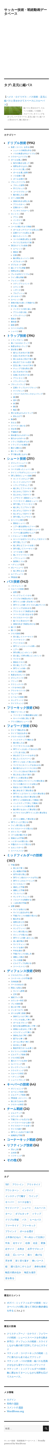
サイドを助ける (19, 909)
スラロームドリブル (19, 156)
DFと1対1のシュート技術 (21, 475)
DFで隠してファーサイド (23, 504)
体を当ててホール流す (22, 362)
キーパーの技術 (18, 1084)
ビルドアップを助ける (22, 963)
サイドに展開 (16, 671)
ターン (8, 1213)
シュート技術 (16, 459)
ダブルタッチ (18, 261)
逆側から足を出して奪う (23, 1029)
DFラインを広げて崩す (20, 1132)
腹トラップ (15, 451)
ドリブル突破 (12, 1219)
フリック (14, 681)
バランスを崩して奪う (22, 1019)
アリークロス (18, 643)
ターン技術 (15, 198)
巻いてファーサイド (21, 555)
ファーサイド (12, 1225)
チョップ (16, 223)
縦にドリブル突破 (18, 268)
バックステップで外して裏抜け (26, 803)
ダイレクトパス (17, 678)
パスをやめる (16, 687)
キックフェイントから (22, 595)
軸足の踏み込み (13, 1272)
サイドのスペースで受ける (22, 828)
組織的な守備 (16, 1135)
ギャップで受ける (20, 935)
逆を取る (14, 349)
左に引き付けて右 (20, 372)
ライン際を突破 (17, 277)
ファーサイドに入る (21, 746)
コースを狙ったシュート (21, 469)
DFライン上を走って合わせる (25, 749)
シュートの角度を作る (22, 150)
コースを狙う (18, 552)
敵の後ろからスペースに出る (25, 768)
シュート (26, 1208)
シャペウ (14, 331)
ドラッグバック (19, 315)
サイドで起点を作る (19, 733)
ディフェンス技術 (20, 971)
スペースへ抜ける (18, 426)
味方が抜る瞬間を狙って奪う (25, 1026)
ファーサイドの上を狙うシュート (27, 529)
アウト (16, 217)
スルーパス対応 (17, 1073)
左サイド (9, 1249)
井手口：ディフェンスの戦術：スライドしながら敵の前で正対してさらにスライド (27, 1345)
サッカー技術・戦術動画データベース (19, 1441)
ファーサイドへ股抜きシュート (26, 501)
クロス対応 (15, 1058)
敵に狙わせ (24, 119)
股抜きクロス (18, 662)
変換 (43, 1243)
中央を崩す (17, 950)
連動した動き (18, 957)
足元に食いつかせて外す (23, 365)
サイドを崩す (18, 947)
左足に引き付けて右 (21, 356)
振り (30, 1254)
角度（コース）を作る (20, 147)
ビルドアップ (16, 1113)
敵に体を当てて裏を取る (23, 790)
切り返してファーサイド (23, 637)
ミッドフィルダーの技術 (24, 855)
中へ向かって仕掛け (34, 1237)
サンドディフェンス (21, 897)
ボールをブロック (20, 1023)
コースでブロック (20, 191)
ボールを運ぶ (16, 160)
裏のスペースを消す (19, 1061)
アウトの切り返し (20, 312)
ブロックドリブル (18, 182)
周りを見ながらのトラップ (22, 413)
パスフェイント (17, 586)
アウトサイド (18, 378)
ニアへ (16, 649)
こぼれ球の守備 (19, 903)
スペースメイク (17, 851)
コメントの (15, 1407)
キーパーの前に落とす (22, 718)
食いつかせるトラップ (20, 343)
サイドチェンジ (17, 703)
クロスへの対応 (17, 1104)
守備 (13, 865)
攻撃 (13, 906)
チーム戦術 (15, 1109)
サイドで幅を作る (18, 730)
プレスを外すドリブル (20, 274)
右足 (35, 1243)
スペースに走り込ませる (23, 614)
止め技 (13, 1152)
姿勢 (15, 592)
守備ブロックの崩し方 (22, 954)
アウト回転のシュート (20, 721)
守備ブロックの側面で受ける (25, 916)
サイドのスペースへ (21, 617)
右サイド (17, 1243)
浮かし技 (14, 1149)
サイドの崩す (16, 1129)
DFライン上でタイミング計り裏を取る (29, 793)
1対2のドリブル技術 (19, 245)
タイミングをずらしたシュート (24, 472)
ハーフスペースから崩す (21, 1122)
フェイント (15, 280)
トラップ (36, 1213)
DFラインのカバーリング (23, 881)
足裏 (15, 255)
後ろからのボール (18, 438)
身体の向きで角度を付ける (24, 624)
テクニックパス (17, 684)
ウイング (33, 1196)
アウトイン (18, 1184)
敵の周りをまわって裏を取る (25, 809)
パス (24, 1219)
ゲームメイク (18, 925)
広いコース (18, 1254)
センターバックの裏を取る (24, 806)
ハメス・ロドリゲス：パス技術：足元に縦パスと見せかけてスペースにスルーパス (25, 100)
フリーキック (29, 1225)
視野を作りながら (20, 166)
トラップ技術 (16, 336)
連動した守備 (18, 890)
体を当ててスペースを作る (24, 755)
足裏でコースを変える (22, 233)
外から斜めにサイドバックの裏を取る (28, 781)
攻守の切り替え (19, 874)
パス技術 (37, 111)
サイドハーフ (12, 1208)
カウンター (15, 1116)
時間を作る (15, 271)
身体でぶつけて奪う (21, 1016)
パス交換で (17, 176)
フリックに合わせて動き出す (25, 771)
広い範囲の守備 (19, 871)
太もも (13, 422)
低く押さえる (18, 571)
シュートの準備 (17, 466)
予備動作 (14, 432)
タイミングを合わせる (22, 608)
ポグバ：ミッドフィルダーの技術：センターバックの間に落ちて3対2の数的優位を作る (27, 1306)
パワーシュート (19, 558)
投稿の (12, 1403)
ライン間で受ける (18, 825)
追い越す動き (18, 941)
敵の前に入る (18, 195)
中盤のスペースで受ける (21, 844)
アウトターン (12, 1190)
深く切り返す (22, 1260)
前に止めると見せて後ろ (23, 359)
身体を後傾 (40, 1266)
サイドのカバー (19, 884)
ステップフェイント (21, 283)
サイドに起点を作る (21, 912)
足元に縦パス (33, 117)
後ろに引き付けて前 (21, 353)
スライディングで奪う (22, 1032)
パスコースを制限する (22, 900)
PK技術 (14, 577)
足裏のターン (18, 207)
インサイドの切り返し (22, 309)
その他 (12, 1160)
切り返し (14, 306)
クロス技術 (15, 633)
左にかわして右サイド (22, 494)
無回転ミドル (18, 561)
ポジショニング (17, 1088)
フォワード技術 (18, 726)
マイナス (16, 659)
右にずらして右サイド (22, 514)
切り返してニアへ (20, 665)
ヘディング (15, 564)
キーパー (9, 1202)
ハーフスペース (20, 117)
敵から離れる (16, 448)
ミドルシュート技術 (19, 536)
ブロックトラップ (18, 384)
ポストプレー (16, 831)
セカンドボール (17, 847)
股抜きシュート (19, 523)
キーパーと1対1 (17, 520)
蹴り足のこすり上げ (21, 1266)
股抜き (16, 252)
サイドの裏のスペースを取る (25, 784)
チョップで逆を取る (21, 368)
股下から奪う (18, 1038)
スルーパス (28, 114)
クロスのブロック (18, 975)
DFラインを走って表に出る (24, 762)
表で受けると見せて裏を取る (25, 797)
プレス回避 (17, 960)
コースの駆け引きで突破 (21, 226)
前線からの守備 (17, 838)
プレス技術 (15, 1004)
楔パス (13, 630)
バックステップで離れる (23, 740)
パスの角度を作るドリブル (24, 153)
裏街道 (13, 322)
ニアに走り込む (19, 752)
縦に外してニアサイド (22, 507)
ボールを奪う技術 (18, 1013)
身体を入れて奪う (20, 1035)
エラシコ (16, 287)
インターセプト (17, 1010)
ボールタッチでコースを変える (26, 230)
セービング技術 (17, 1092)
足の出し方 (17, 1045)
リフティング (16, 1156)
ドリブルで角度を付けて (23, 598)
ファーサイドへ (19, 640)
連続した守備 (18, 887)
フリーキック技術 (20, 708)
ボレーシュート (17, 567)
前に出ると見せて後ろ (22, 774)
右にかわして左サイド (22, 491)
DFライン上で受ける (19, 822)
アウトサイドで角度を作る (24, 611)
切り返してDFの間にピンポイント (27, 656)
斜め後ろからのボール (20, 435)
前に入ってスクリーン (22, 759)
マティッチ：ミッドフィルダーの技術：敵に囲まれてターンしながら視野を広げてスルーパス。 (27, 1372)
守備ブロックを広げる (20, 1119)
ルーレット (17, 249)
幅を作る (16, 919)
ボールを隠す (18, 179)
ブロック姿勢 (18, 185)
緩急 (13, 325)
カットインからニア (21, 479)
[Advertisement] (26, 51)
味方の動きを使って (21, 163)
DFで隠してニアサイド (22, 517)
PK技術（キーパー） (19, 1098)
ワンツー (14, 694)
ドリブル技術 (16, 143)
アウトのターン (19, 204)
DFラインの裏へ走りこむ (23, 938)
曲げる (38, 1254)
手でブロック (18, 188)
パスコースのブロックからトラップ (28, 394)
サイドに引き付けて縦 (22, 242)
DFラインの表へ (20, 668)
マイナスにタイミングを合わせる (27, 765)
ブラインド (11, 1231)
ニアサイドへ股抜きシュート (25, 498)
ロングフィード (17, 700)
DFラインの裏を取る (19, 778)
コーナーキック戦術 (21, 1140)
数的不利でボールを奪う (23, 1048)
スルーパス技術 (17, 589)
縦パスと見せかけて (31, 108)
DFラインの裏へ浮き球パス (24, 602)
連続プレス (15, 997)
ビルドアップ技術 (18, 1054)
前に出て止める (17, 1101)
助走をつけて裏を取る (22, 787)
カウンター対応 (17, 1000)
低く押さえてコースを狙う (24, 545)
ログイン (11, 1399)
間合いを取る (16, 988)
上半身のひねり (13, 1237)
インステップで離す (15, 1196)
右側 (27, 1243)
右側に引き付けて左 (21, 375)
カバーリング (16, 1064)
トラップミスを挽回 (19, 445)
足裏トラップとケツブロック (25, 387)
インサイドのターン (21, 210)
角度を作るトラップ (19, 346)
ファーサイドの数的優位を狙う (26, 715)
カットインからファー (22, 482)
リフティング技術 (20, 1145)
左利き (21, 1249)
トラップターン (17, 340)
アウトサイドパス (18, 690)
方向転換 (14, 981)
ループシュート (17, 574)
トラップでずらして (21, 485)
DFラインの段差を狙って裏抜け (26, 800)
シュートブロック (18, 1080)
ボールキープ (16, 296)
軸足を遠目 (30, 1272)
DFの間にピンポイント (22, 652)
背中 (15, 400)
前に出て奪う (18, 868)
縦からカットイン (20, 236)
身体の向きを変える (21, 201)
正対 (15, 994)
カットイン (15, 214)
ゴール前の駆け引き (19, 835)
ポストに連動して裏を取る (24, 819)
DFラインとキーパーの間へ (24, 646)
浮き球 (13, 429)
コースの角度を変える (22, 239)
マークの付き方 (17, 984)
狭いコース (37, 1260)
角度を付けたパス (18, 675)
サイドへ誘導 (18, 991)
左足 (7, 1254)
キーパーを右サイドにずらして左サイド (29, 539)
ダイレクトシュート (19, 463)
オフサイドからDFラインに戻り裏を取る (30, 813)
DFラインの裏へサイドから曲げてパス (29, 605)
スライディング (17, 1070)
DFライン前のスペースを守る (25, 877)
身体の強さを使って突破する (23, 303)
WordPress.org (15, 1411)
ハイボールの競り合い (20, 841)
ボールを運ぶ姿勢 (20, 172)
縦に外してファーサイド (23, 488)
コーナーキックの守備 (20, 978)
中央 (7, 1243)
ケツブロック (18, 391)
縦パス (13, 627)
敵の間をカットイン (21, 258)
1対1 (7, 1184)
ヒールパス (35, 1219)
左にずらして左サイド (22, 510)
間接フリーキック (18, 712)
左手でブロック (35, 1249)
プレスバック (18, 893)
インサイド (17, 220)
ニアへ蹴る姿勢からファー (24, 526)
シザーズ (16, 290)
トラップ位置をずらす (20, 441)
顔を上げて (17, 416)
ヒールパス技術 (17, 697)
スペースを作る (17, 328)
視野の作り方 (18, 922)
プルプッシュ (18, 293)
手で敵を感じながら (19, 454)
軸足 (15, 410)
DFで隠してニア (20, 542)
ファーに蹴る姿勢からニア (24, 533)
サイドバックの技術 (19, 1051)
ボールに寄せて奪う (21, 1042)
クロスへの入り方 (18, 736)
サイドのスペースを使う (21, 1126)
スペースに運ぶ (19, 169)
